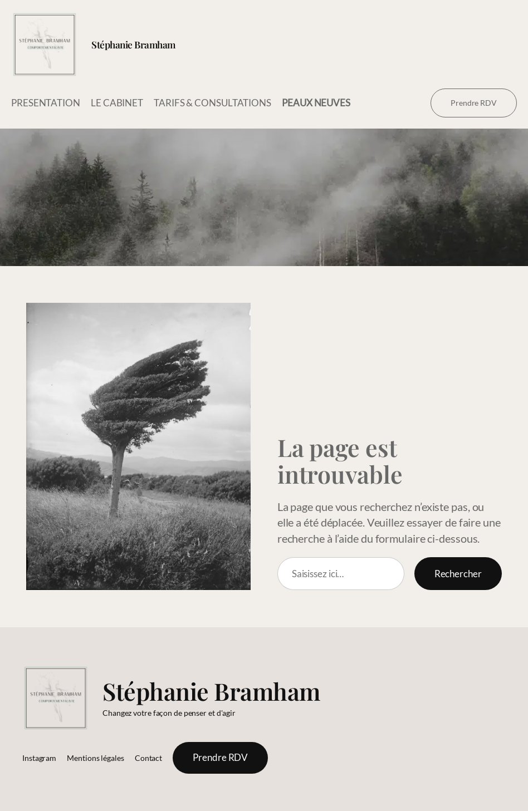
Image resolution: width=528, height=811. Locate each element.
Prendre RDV (474, 102)
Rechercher (458, 573)
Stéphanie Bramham (133, 44)
